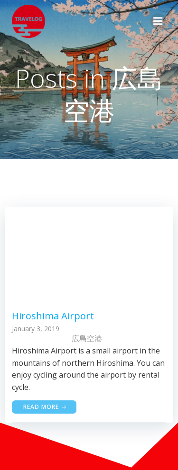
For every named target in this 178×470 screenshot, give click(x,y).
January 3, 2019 (35, 328)
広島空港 (87, 338)
